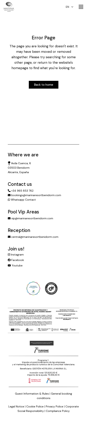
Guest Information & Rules (32, 393)
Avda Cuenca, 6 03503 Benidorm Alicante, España (19, 167)
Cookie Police (35, 406)
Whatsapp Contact (22, 199)
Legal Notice (16, 406)
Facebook (16, 260)
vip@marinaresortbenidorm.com (30, 218)
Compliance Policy (58, 411)
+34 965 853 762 (20, 190)
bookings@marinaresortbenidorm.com (34, 195)
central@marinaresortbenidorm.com (33, 237)
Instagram (16, 254)
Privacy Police (54, 406)
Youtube (15, 265)
